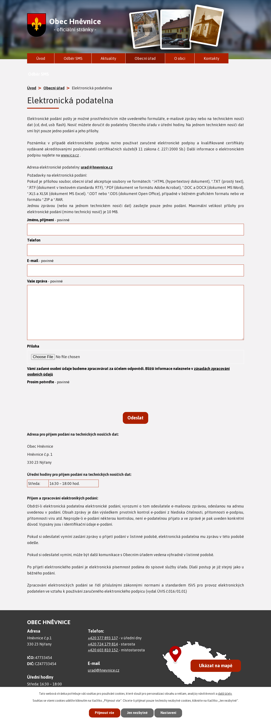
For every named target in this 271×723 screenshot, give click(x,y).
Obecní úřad (145, 58)
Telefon (33, 241)
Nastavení (170, 712)
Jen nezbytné (137, 712)
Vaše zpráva (45, 283)
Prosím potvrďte (48, 384)
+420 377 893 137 (103, 643)
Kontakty (211, 58)
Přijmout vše (102, 712)
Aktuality (108, 58)
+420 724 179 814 (103, 649)
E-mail (40, 262)
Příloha (33, 348)
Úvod (40, 58)
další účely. (225, 692)
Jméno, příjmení (48, 220)
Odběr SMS (73, 58)
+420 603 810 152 (103, 655)
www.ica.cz (70, 155)
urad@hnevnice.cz (97, 167)
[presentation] (59, 400)
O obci (179, 58)
